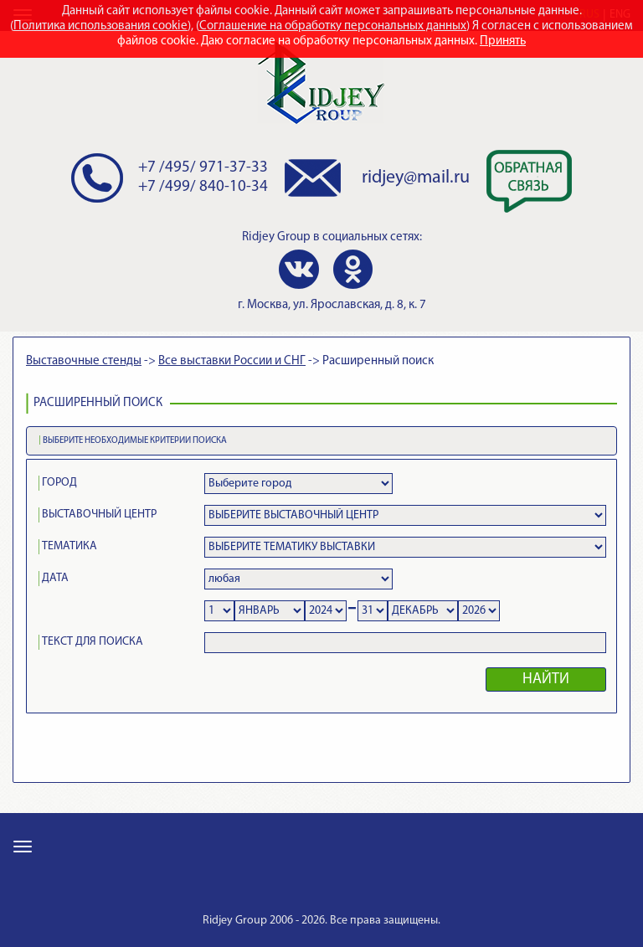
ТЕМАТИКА (69, 546)
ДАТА (55, 578)
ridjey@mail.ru (416, 178)
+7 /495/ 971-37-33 (203, 168)
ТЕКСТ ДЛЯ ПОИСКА (92, 642)
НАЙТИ (545, 679)
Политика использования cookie (100, 26)
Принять (503, 41)
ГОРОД (59, 482)
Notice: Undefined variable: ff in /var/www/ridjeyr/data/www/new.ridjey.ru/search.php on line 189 (269, 610)
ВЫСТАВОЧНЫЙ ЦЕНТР (99, 514)
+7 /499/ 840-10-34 (203, 187)
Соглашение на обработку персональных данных (332, 26)
